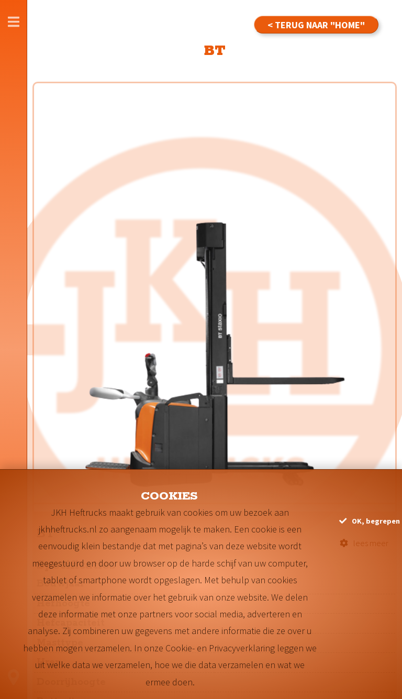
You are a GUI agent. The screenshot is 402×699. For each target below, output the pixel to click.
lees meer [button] (364, 543)
